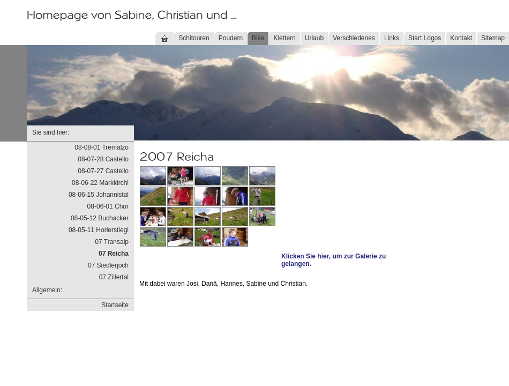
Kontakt (461, 38)
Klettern (284, 38)
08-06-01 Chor (108, 206)
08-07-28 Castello (103, 159)
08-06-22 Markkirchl (100, 183)
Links (391, 38)
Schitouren (193, 38)
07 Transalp (112, 242)
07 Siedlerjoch (108, 265)
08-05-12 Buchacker (100, 218)
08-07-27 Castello (103, 171)
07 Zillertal (114, 277)
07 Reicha (114, 253)
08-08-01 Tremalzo (101, 147)
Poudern (231, 38)
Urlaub (314, 38)
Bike (258, 38)
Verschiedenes (354, 38)
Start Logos (424, 38)
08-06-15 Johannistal (99, 194)
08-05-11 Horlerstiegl (99, 230)
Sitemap (493, 38)
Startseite (115, 305)
